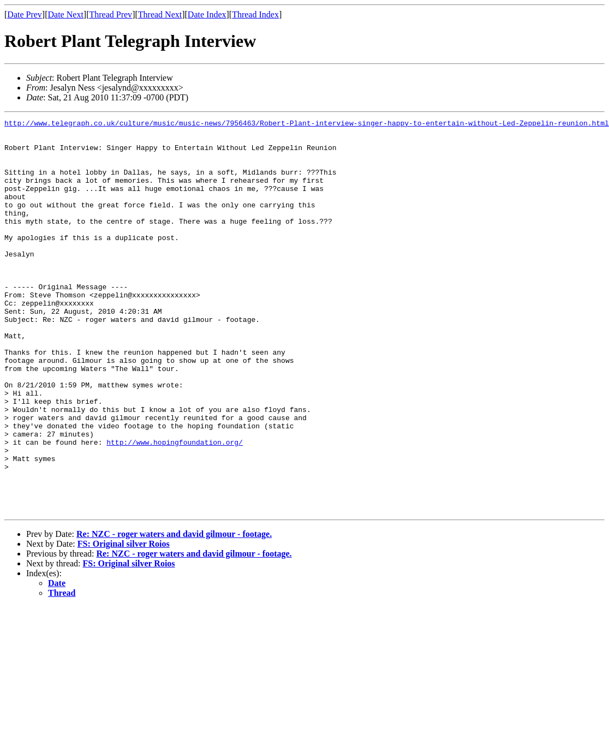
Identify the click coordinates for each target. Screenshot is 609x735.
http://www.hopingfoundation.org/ (174, 507)
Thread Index (255, 14)
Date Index (207, 14)
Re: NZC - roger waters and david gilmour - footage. (174, 612)
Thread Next (160, 14)
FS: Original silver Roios (123, 622)
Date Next (65, 14)
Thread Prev (110, 14)
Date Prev (24, 14)
